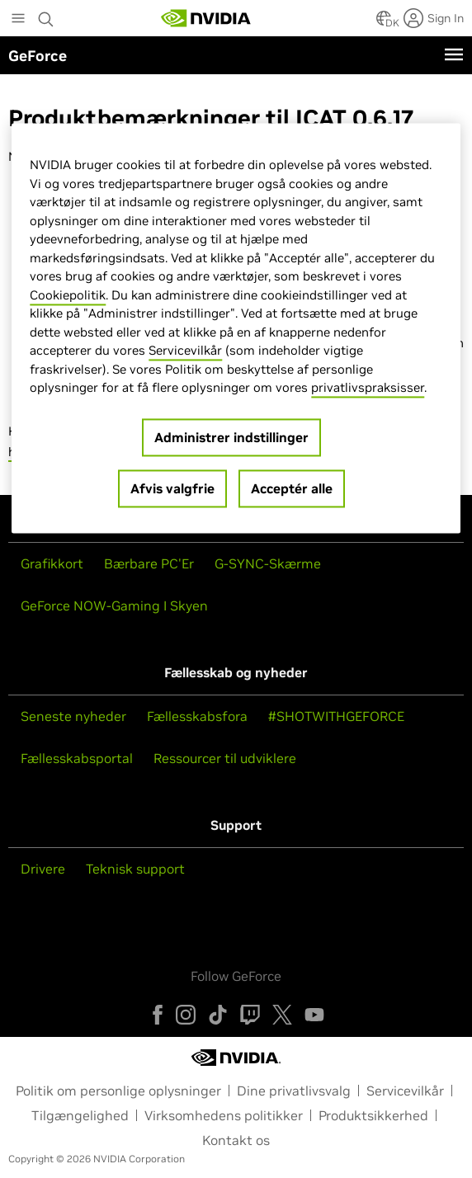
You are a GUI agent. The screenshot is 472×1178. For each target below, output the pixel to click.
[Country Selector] (384, 23)
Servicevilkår (405, 1090)
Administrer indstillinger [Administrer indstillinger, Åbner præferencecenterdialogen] (231, 437)
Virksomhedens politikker (223, 1115)
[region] (236, 329)
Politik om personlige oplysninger (118, 1090)
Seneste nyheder (73, 716)
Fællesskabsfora (197, 716)
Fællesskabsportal (77, 758)
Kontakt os (236, 1140)
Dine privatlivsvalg (294, 1090)
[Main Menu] (18, 19)
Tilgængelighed (80, 1115)
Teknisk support (135, 868)
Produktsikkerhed (373, 1115)
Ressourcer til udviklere (224, 758)
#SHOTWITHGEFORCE (336, 716)
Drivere (43, 868)
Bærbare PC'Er (149, 563)
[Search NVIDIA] (47, 15)
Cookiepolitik (68, 295)
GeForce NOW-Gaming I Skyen (114, 605)
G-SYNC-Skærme (268, 563)
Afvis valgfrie (172, 488)
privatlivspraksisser (367, 388)
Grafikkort (52, 563)
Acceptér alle (292, 488)
